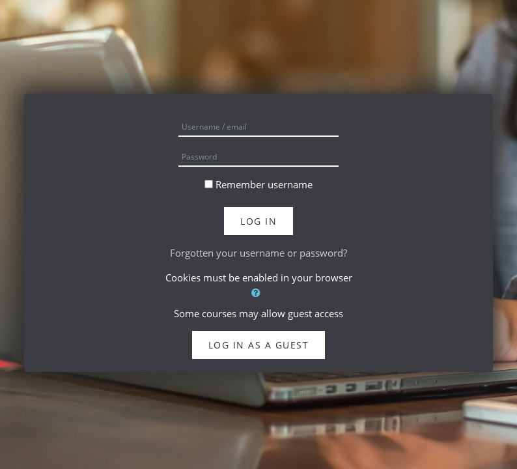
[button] (258, 293)
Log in (258, 221)
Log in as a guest (258, 345)
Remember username (264, 184)
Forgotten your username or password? (258, 252)
